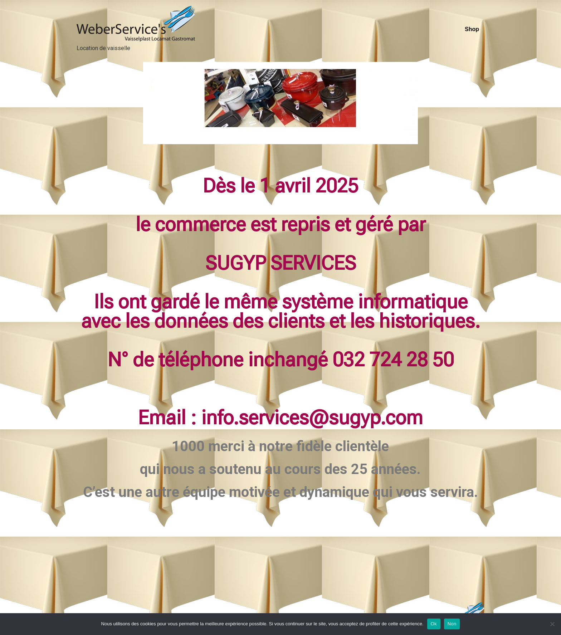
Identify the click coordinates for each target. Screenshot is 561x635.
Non (452, 623)
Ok (434, 623)
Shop (472, 29)
